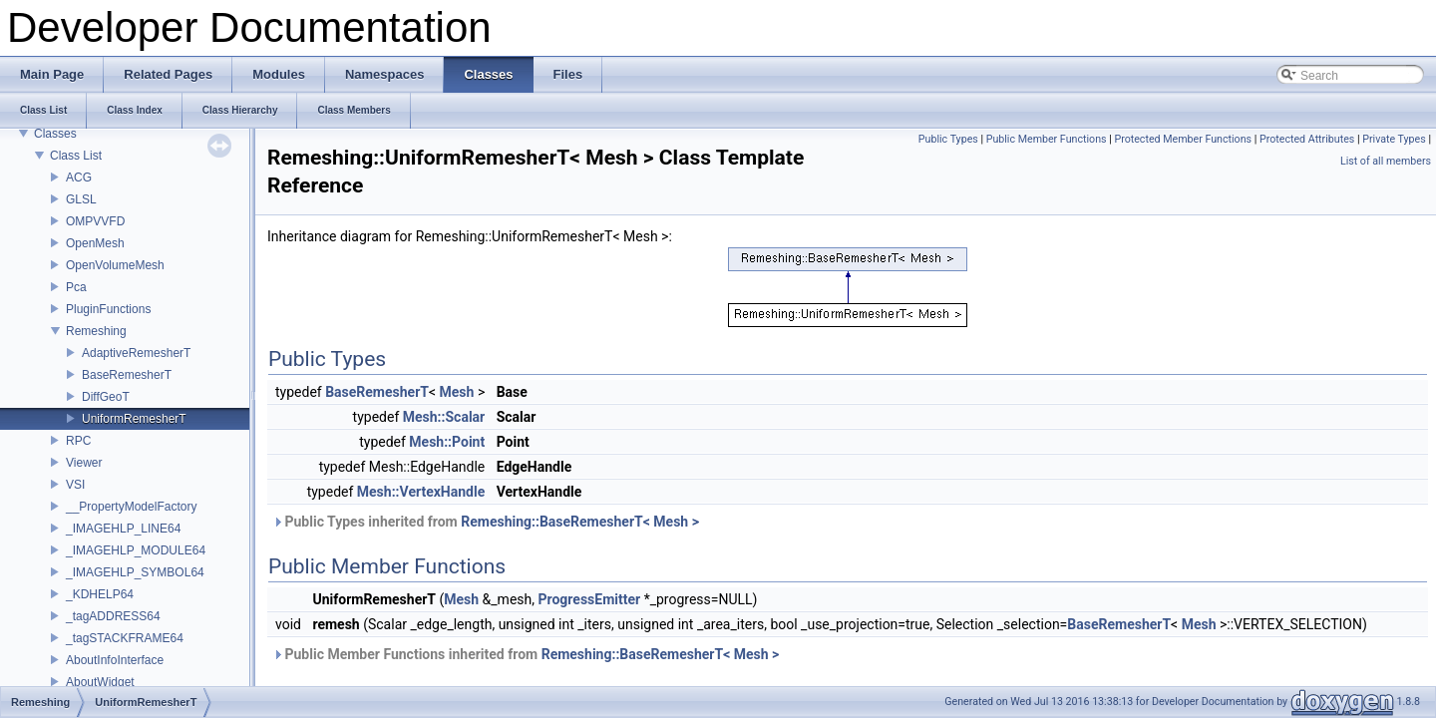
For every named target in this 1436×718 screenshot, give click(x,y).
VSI (75, 485)
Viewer (84, 463)
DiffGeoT (106, 397)
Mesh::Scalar (444, 417)
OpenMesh (95, 243)
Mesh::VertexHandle (421, 492)
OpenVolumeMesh (115, 265)
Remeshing (96, 331)
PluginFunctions (108, 309)
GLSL (81, 199)
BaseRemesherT (127, 375)
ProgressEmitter (589, 599)
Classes (55, 134)
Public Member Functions (1046, 139)
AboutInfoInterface (115, 660)
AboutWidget (100, 682)
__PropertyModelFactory (131, 507)
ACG (79, 177)
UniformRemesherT (134, 419)
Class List (76, 156)
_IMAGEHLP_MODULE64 (135, 550)
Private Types (1394, 139)
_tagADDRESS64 (113, 616)
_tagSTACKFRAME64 (124, 638)
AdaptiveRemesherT (136, 353)
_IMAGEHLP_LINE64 (123, 529)
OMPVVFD (95, 221)
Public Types (948, 139)
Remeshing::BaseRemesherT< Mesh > (580, 522)
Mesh (457, 392)
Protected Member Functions (1183, 139)
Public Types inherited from (485, 522)
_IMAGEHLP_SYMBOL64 (135, 572)
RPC (78, 441)
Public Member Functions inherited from (525, 654)
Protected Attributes (1306, 139)
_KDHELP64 (100, 594)
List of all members (1385, 161)
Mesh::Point (447, 442)
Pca (76, 287)
